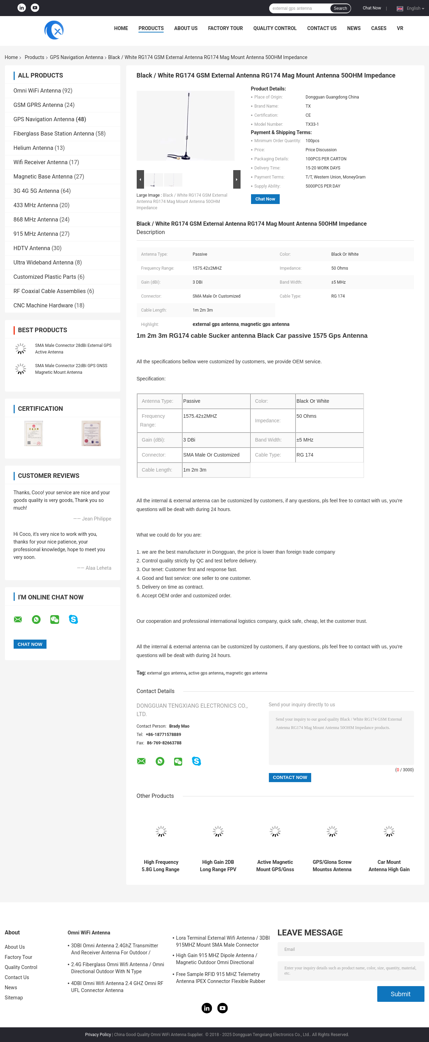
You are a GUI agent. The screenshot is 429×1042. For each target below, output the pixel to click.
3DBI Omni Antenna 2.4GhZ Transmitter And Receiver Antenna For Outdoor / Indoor (114, 950)
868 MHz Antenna (36, 219)
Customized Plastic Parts (45, 277)
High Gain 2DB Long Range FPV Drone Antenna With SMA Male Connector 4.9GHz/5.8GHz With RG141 (218, 866)
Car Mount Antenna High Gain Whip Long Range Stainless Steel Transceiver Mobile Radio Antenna (389, 866)
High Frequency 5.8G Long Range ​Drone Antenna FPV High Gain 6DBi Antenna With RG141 (161, 866)
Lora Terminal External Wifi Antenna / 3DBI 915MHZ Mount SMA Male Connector (223, 941)
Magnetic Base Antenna (43, 176)
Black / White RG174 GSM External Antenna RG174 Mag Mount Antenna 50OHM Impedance (182, 201)
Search (340, 8)
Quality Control (275, 28)
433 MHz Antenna (36, 205)
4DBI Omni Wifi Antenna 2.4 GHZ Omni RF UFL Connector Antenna (117, 987)
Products (151, 28)
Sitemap (14, 997)
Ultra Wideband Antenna (44, 262)
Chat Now (372, 8)
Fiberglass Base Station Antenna (54, 133)
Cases (379, 28)
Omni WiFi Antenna (37, 90)
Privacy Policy (98, 1034)
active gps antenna (206, 673)
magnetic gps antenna (246, 673)
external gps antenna (166, 673)
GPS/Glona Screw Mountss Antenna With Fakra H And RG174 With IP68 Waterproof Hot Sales (332, 866)
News (354, 28)
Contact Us (322, 28)
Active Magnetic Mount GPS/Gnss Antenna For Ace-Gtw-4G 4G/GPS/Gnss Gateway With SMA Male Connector (275, 866)
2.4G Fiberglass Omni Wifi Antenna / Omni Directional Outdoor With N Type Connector (117, 969)
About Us (186, 28)
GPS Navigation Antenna (76, 57)
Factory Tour (225, 28)
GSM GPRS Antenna (38, 105)
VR (400, 28)
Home (121, 28)
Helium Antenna (33, 148)
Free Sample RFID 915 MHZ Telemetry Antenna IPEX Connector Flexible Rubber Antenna (220, 978)
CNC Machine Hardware (43, 305)
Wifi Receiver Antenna (41, 162)
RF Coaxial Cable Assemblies (50, 291)
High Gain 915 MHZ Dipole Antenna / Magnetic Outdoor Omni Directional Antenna (217, 960)
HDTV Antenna (32, 248)
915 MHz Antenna (36, 234)
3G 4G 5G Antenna (36, 191)
